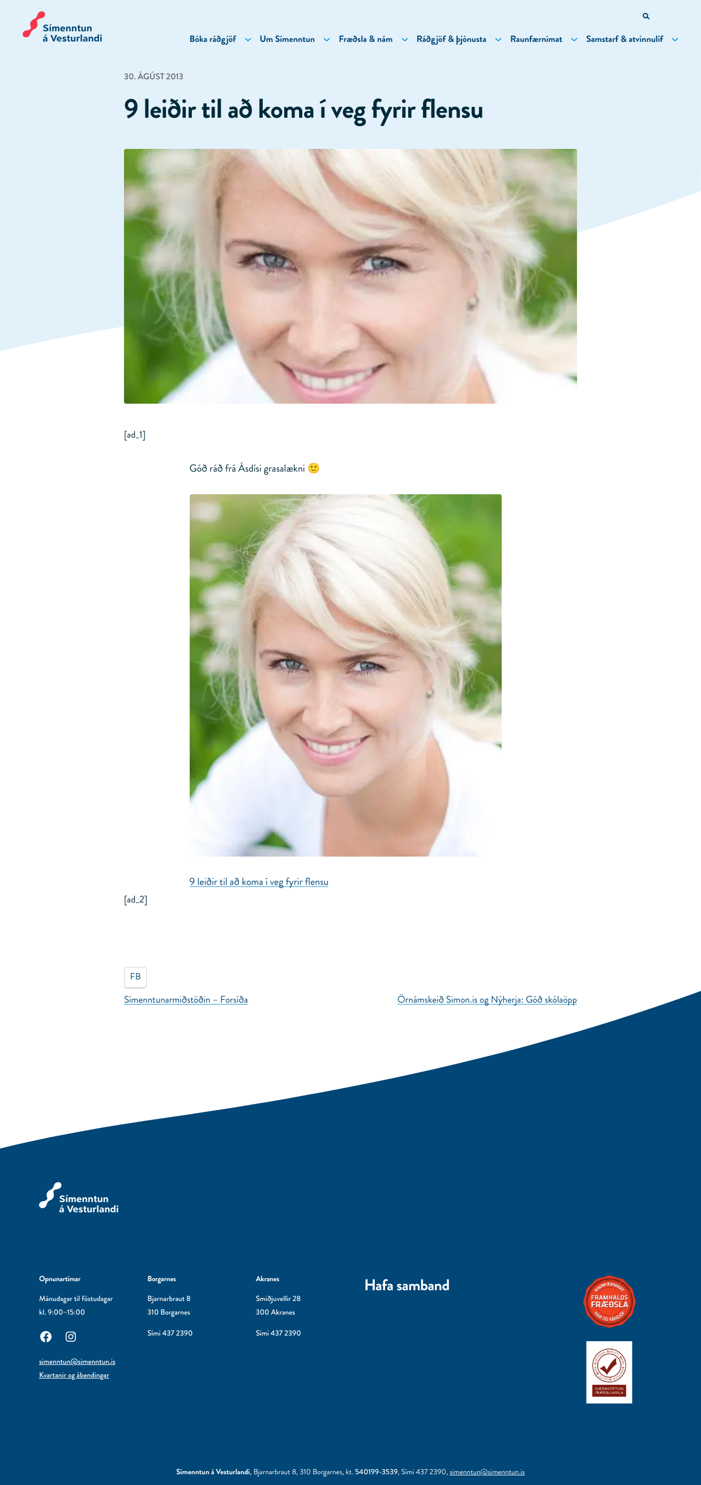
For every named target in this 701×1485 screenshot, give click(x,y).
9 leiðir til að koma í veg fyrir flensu (259, 881)
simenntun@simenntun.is (77, 1361)
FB (135, 976)
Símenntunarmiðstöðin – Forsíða (186, 1000)
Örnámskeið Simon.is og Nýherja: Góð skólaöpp (487, 1000)
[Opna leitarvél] (647, 17)
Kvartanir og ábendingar (74, 1375)
